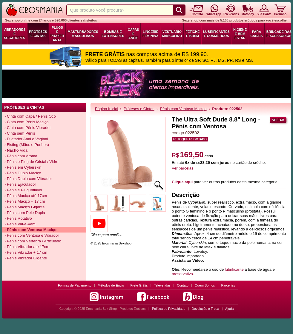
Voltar (278, 120)
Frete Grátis (139, 285)
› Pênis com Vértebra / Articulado (32, 241)
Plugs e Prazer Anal (57, 34)
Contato (182, 285)
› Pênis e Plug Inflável (23, 190)
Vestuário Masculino (172, 34)
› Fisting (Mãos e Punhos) (26, 144)
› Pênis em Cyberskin (23, 167)
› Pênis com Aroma (20, 156)
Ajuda (229, 308)
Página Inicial (106, 109)
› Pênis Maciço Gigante (24, 207)
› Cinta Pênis (19, 133)
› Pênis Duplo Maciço (22, 173)
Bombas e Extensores (113, 34)
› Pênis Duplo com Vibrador (28, 178)
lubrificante (234, 269)
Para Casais (256, 34)
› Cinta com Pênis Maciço (26, 122)
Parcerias (228, 285)
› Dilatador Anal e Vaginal (26, 139)
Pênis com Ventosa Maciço (183, 109)
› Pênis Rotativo (18, 218)
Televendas (162, 285)
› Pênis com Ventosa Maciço (30, 229)
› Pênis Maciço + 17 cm (24, 201)
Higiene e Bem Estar (240, 34)
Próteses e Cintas (38, 34)
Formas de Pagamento (74, 285)
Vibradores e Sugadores (14, 34)
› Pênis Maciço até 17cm (25, 195)
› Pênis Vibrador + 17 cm (25, 252)
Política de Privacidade (168, 308)
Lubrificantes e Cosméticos (216, 34)
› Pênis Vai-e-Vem (20, 224)
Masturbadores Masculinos (83, 34)
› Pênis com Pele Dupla (24, 212)
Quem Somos (205, 285)
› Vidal (16, 150)
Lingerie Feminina (150, 34)
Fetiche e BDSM (192, 34)
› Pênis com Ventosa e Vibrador (31, 235)
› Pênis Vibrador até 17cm (26, 246)
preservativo (182, 274)
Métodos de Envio (111, 285)
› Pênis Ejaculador (20, 184)
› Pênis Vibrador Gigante (25, 258)
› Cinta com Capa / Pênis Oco (30, 116)
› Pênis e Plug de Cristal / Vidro (31, 161)
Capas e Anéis (133, 34)
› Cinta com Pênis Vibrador (27, 127)
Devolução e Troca (205, 308)
